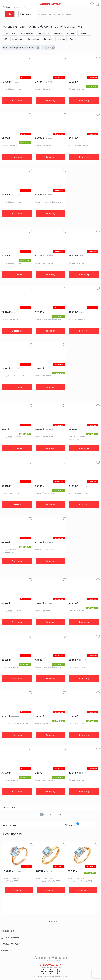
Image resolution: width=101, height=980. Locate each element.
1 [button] (49, 921)
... (55, 814)
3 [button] (54, 921)
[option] (19, 878)
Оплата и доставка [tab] (10, 944)
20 (59, 814)
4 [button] (56, 921)
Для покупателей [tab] (10, 938)
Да (10, 14)
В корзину (17, 100)
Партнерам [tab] (6, 950)
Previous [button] (3, 881)
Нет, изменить (25, 14)
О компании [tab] (7, 931)
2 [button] (52, 921)
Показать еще (9, 807)
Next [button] (97, 881)
